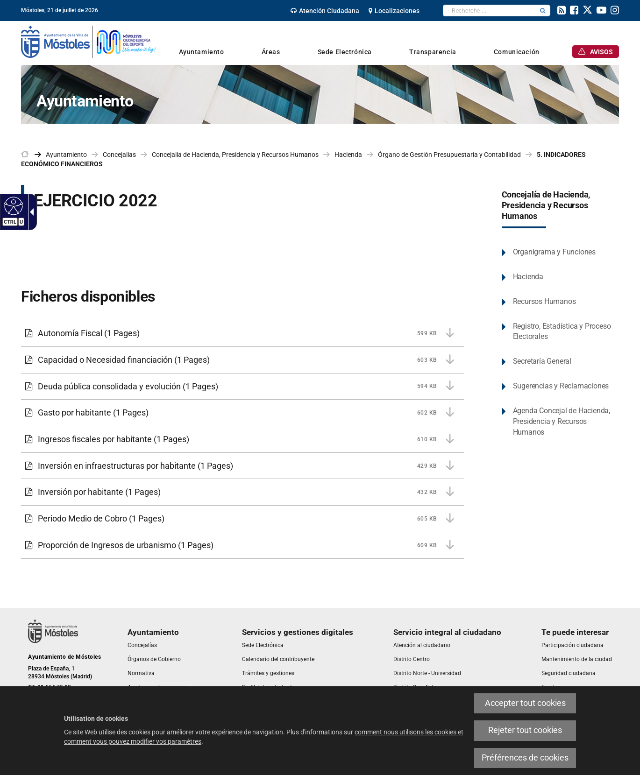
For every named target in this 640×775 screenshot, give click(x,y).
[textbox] (489, 10)
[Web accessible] (12, 205)
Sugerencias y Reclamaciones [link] (561, 385)
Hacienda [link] (348, 154)
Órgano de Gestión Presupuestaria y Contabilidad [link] (449, 154)
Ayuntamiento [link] (66, 154)
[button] (542, 10)
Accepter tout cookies (525, 703)
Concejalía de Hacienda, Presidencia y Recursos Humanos (546, 205)
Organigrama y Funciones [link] (554, 251)
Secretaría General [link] (542, 361)
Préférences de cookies (525, 757)
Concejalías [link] (119, 154)
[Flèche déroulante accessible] (30, 212)
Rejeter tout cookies (525, 730)
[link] (325, 10)
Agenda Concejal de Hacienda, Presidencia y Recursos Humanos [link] (561, 421)
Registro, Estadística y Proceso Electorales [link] (562, 331)
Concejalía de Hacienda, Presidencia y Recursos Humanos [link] (235, 154)
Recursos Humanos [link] (544, 301)
